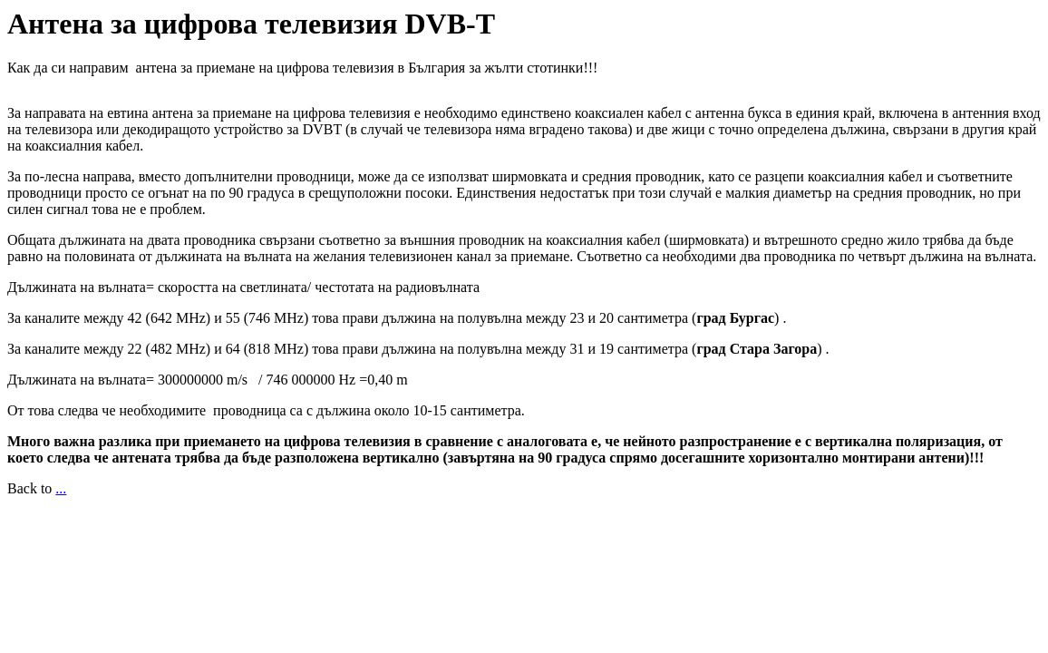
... (60, 488)
